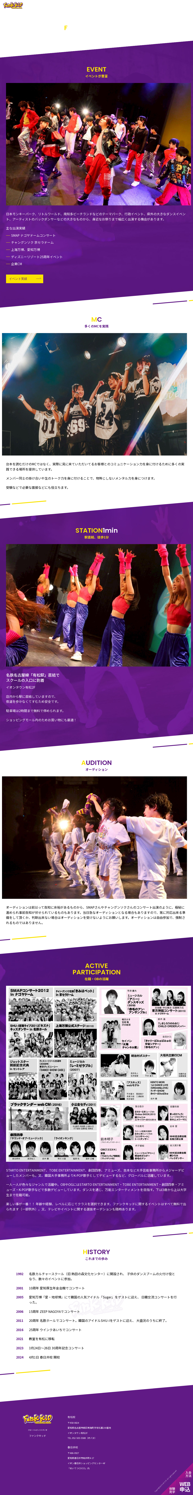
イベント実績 (18, 278)
